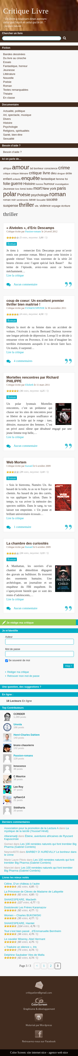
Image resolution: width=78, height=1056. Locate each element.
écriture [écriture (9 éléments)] (65, 205)
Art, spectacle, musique (17, 114)
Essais (7, 62)
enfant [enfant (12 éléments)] (7, 179)
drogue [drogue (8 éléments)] (61, 173)
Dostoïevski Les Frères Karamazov (25, 907)
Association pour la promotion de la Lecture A (31, 828)
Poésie (7, 81)
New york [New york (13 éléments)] (49, 188)
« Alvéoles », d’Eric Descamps (30, 228)
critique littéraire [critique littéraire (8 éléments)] (19, 173)
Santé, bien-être (12, 134)
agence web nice (58, 1052)
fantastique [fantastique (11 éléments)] (48, 179)
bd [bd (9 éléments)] (31, 168)
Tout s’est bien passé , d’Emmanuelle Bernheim (32, 931)
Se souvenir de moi (17, 660)
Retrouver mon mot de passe (23, 676)
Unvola (18, 724)
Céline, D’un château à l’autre (22, 883)
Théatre (7, 93)
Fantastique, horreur (15, 66)
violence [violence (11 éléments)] (45, 205)
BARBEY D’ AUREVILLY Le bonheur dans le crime (40, 853)
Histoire (7, 122)
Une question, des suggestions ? (21, 686)
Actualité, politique (14, 111)
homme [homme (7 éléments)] (39, 184)
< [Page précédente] (37, 965)
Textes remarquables (15, 89)
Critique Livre (26, 11)
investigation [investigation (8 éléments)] (62, 184)
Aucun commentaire (25, 284)
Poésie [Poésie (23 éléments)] (23, 194)
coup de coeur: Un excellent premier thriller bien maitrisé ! (35, 302)
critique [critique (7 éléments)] (6, 173)
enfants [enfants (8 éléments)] (17, 179)
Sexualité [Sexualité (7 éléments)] (41, 200)
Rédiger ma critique (18, 672)
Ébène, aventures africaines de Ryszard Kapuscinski (38, 837)
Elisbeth (29, 384)
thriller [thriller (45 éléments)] (26, 205)
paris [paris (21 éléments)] (61, 188)
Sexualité (8, 138)
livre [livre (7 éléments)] (17, 189)
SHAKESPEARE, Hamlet (19, 923)
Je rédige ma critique (18, 622)
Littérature (9, 74)
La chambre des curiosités (27, 543)
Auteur (8, 636)
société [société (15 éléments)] (52, 200)
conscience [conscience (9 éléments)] (51, 168)
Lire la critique (15, 275)
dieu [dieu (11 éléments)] (53, 173)
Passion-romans (33, 231)
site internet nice (36, 1052)
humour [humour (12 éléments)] (49, 184)
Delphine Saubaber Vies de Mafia (24, 954)
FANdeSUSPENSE (35, 308)
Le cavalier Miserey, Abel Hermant (24, 939)
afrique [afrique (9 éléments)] (7, 168)
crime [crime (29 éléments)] (64, 167)
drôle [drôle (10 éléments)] (69, 173)
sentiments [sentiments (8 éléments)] (22, 199)
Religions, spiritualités (16, 130)
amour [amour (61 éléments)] (20, 167)
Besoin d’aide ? (12, 152)
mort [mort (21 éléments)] (37, 188)
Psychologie (10, 126)
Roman (7, 85)
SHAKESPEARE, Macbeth (20, 899)
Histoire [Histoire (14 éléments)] (29, 184)
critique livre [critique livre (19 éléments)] (39, 173)
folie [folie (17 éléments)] (6, 184)
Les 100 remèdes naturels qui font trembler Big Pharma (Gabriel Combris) (40, 845)
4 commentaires (23, 361)
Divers (7, 118)
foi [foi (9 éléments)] (66, 179)
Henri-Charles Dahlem (27, 734)
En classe (9, 97)
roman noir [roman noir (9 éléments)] (9, 199)
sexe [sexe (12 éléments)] (32, 199)
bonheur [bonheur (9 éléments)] (38, 168)
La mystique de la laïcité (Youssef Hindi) (36, 830)
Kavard (28, 465)
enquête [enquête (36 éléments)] (30, 178)
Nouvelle (8, 77)
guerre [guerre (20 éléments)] (16, 183)
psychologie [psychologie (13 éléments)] (39, 195)
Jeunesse (9, 70)
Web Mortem (16, 462)
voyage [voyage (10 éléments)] (56, 205)
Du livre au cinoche (14, 58)
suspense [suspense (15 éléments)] (10, 206)
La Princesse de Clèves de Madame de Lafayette (33, 891)
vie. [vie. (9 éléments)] (37, 205)
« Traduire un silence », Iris (20, 946)
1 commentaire (22, 527)
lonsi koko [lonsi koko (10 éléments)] (26, 188)
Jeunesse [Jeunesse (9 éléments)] (9, 188)
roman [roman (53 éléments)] (57, 194)
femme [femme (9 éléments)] (60, 179)
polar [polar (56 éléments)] (9, 194)
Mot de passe (12, 649)
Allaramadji (10, 836)
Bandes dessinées (14, 54)
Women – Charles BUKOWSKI (22, 915)
